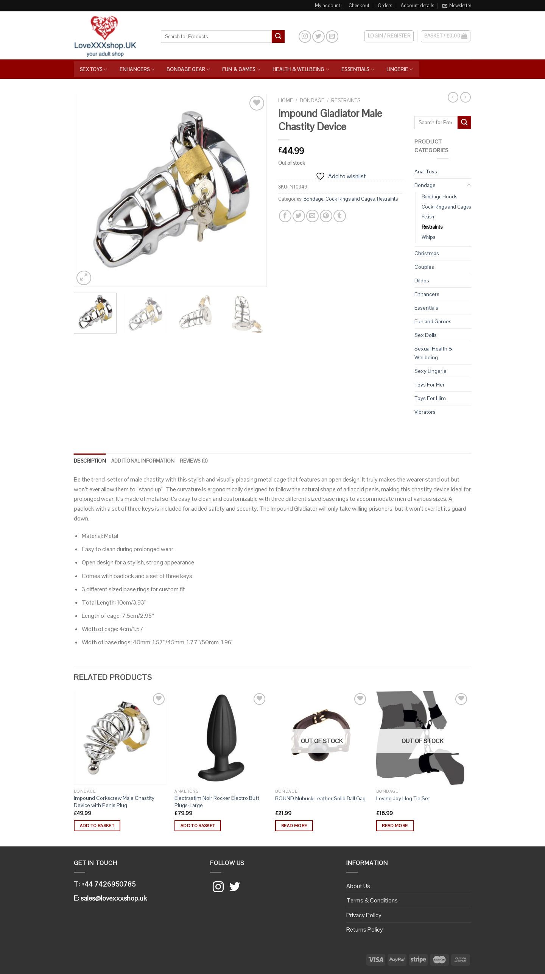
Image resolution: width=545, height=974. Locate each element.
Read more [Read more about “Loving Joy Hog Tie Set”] (395, 825)
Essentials (357, 69)
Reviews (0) (193, 461)
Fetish (428, 217)
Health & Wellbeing (300, 69)
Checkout (359, 5)
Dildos (421, 280)
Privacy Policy (364, 915)
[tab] (90, 461)
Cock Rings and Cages (350, 199)
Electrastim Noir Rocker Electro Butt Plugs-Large (216, 802)
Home (285, 100)
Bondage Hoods (439, 196)
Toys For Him (430, 398)
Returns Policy (364, 929)
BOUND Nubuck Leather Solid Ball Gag (320, 798)
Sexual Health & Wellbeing (433, 353)
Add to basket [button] (97, 825)
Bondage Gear (188, 69)
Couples (424, 266)
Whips (428, 237)
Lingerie (399, 69)
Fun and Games (433, 321)
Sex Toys (93, 69)
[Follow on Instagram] (305, 36)
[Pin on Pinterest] (326, 216)
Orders (385, 5)
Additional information (143, 461)
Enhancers (137, 69)
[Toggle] (468, 185)
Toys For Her (429, 384)
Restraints (345, 100)
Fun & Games (241, 69)
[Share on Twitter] (299, 216)
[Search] (291, 36)
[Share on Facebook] (285, 216)
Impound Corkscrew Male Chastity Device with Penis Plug (114, 802)
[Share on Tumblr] (339, 216)
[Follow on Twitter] (318, 36)
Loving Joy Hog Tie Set (403, 798)
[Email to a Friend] (312, 216)
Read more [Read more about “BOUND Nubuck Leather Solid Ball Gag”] (294, 825)
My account (327, 5)
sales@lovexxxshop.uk (114, 898)
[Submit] (278, 36)
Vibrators (425, 411)
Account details (417, 5)
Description (90, 461)
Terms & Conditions (372, 900)
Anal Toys (425, 171)
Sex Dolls (425, 335)
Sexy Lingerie (430, 371)
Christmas (426, 253)
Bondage (312, 100)
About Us (358, 886)
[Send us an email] (332, 36)
